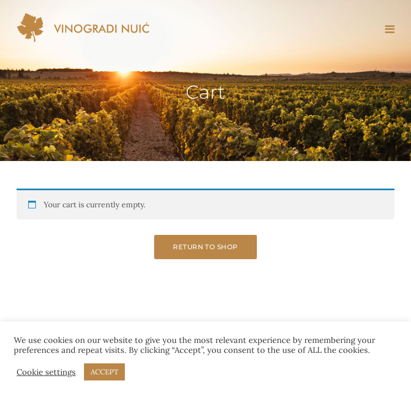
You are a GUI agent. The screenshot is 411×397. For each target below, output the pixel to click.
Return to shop (205, 247)
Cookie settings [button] (46, 372)
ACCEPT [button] (104, 372)
